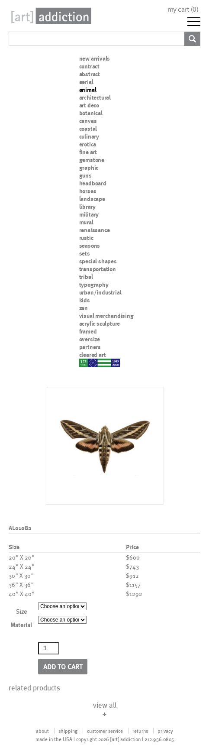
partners (90, 346)
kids (84, 300)
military (89, 214)
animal (87, 89)
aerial (86, 81)
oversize (89, 339)
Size (21, 611)
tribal (86, 276)
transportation (97, 269)
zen (83, 307)
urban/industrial (100, 292)
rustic (86, 237)
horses (87, 191)
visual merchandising (106, 315)
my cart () (183, 9)
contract (89, 66)
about (42, 731)
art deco (89, 105)
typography (94, 284)
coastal (88, 128)
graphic (89, 167)
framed (88, 331)
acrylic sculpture (99, 323)
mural (86, 222)
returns (140, 731)
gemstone (91, 159)
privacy (165, 731)
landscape (92, 198)
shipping (67, 731)
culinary (89, 136)
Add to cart (63, 666)
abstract (89, 74)
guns (85, 175)
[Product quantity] (48, 648)
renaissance (94, 230)
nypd (85, 362)
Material (21, 624)
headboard (92, 183)
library (87, 206)
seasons (89, 245)
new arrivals (94, 58)
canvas (88, 120)
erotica (87, 144)
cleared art (92, 354)
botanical (91, 113)
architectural (95, 97)
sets (84, 253)
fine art (88, 152)
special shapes (98, 261)
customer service (105, 731)
